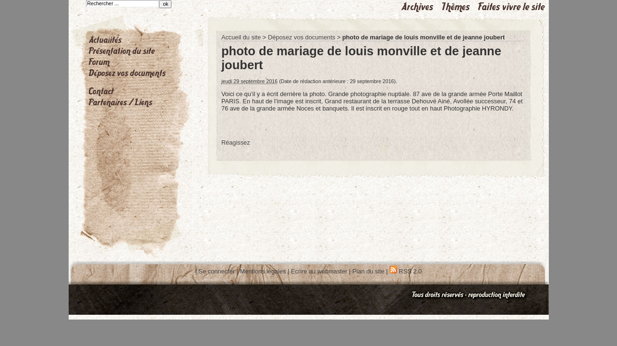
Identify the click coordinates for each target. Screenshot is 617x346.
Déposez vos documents (301, 37)
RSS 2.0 (405, 271)
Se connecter (217, 271)
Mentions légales (263, 271)
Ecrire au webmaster (319, 271)
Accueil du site (241, 37)
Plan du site (368, 271)
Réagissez (235, 142)
